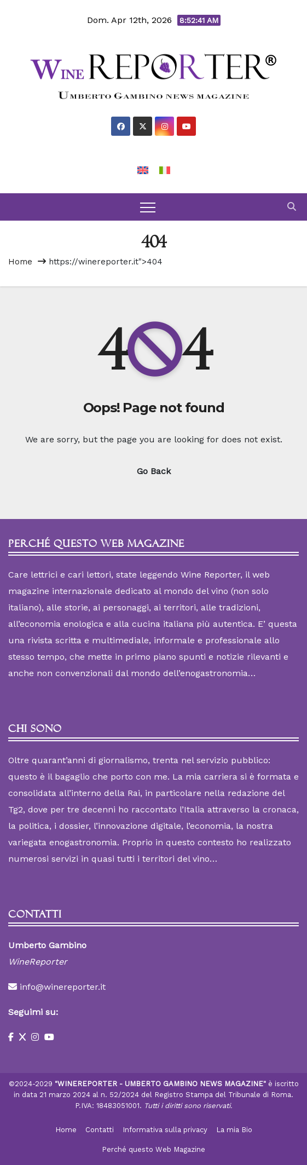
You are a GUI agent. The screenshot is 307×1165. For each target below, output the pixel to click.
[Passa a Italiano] (165, 170)
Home (20, 262)
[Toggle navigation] (148, 207)
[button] (291, 206)
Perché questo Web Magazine (153, 1149)
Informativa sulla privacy (165, 1130)
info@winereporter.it (63, 987)
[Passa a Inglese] (143, 170)
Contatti (99, 1130)
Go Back (154, 471)
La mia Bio (234, 1130)
